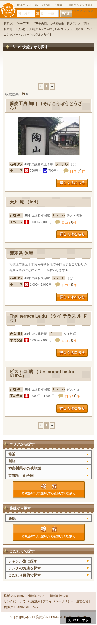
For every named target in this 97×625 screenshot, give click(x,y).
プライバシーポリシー (58, 601)
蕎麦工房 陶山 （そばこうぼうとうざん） (46, 106)
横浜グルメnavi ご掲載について (26, 596)
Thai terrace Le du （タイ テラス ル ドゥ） (48, 318)
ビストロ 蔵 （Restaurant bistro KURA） (42, 374)
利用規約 (34, 601)
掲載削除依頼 (59, 596)
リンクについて (15, 601)
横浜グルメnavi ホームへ (21, 607)
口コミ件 (77, 171)
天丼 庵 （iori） (25, 202)
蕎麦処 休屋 (21, 253)
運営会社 (82, 601)
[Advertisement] (48, 69)
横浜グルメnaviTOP (16, 23)
